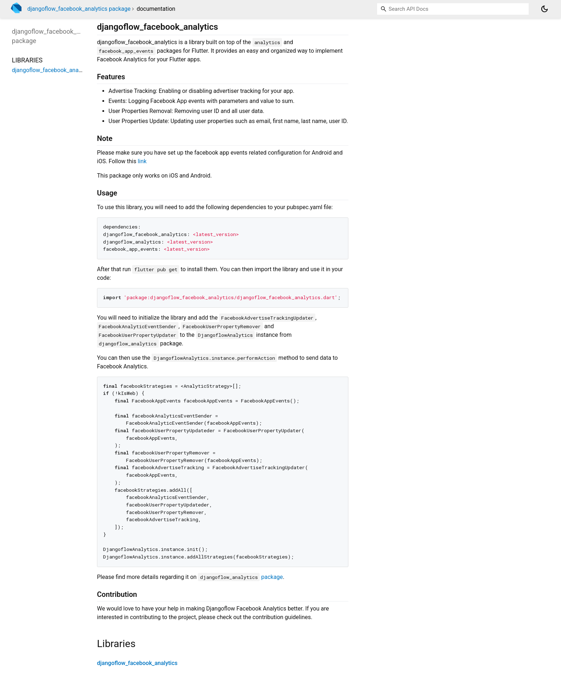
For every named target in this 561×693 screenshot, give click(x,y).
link (142, 161)
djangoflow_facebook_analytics (137, 663)
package (272, 577)
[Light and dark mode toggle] (544, 9)
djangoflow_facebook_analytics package (78, 8)
